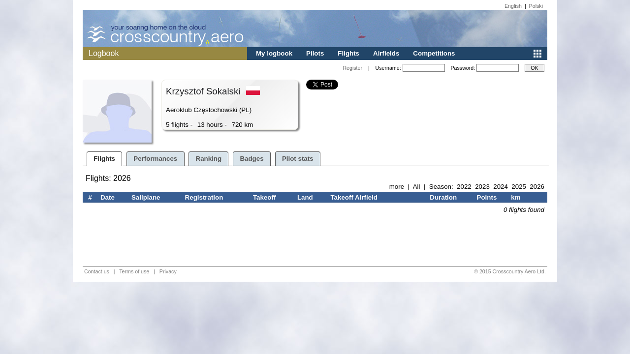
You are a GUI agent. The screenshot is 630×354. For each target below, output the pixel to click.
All (416, 186)
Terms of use (134, 271)
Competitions (434, 53)
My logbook (274, 53)
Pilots (315, 53)
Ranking (209, 158)
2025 (518, 186)
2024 (500, 186)
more (396, 186)
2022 (464, 186)
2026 (537, 186)
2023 (482, 186)
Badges (251, 158)
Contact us (96, 271)
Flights (348, 53)
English (513, 6)
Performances (155, 158)
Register (352, 68)
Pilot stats (298, 158)
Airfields (386, 53)
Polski (536, 6)
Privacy (168, 271)
